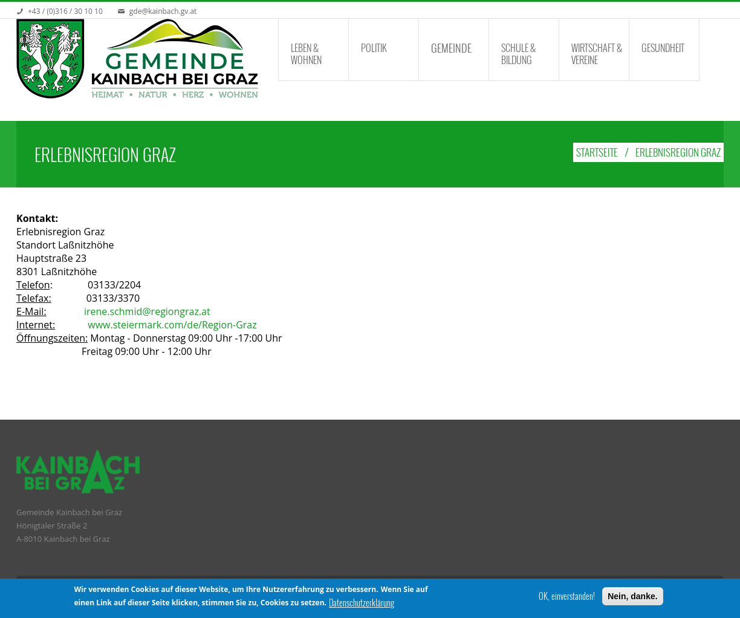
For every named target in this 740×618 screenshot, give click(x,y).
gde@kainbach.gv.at (163, 11)
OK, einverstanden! (567, 596)
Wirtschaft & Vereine (596, 54)
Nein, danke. (632, 596)
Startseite (597, 152)
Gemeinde (451, 48)
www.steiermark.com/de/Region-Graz (172, 324)
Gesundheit (662, 48)
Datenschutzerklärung (361, 603)
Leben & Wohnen (306, 54)
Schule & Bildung (518, 54)
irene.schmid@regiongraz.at (147, 311)
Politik (374, 48)
